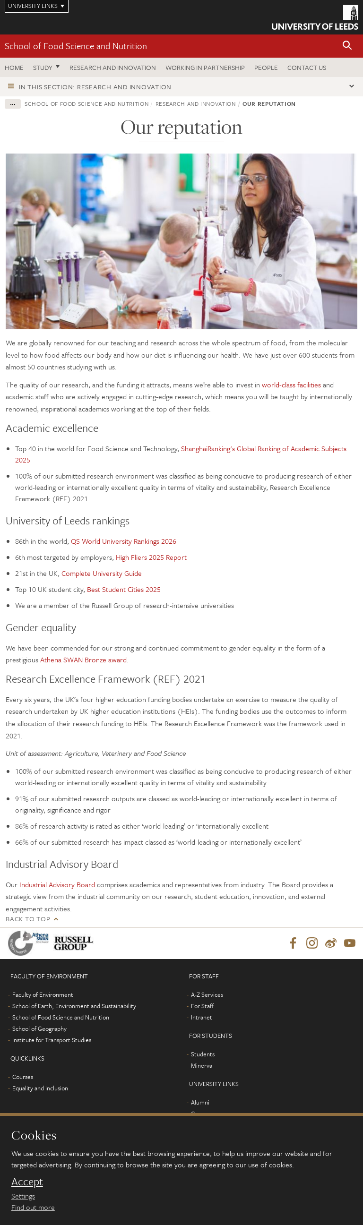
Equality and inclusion (40, 1088)
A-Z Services (207, 994)
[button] (347, 46)
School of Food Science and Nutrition (76, 45)
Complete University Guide (101, 573)
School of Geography (39, 1028)
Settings (23, 1196)
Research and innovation (112, 67)
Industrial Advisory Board (57, 884)
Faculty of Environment (42, 994)
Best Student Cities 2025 (124, 589)
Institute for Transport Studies (51, 1040)
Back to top (28, 919)
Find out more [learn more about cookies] (33, 1207)
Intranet (201, 1017)
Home (14, 67)
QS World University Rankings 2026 (123, 541)
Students (203, 1054)
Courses (22, 1076)
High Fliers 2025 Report (151, 557)
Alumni (200, 1102)
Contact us (306, 67)
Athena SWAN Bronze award (83, 659)
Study (42, 67)
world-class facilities (292, 384)
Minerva (201, 1065)
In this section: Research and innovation (95, 87)
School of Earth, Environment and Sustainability (74, 1006)
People (266, 67)
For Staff (202, 1006)
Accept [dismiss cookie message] (27, 1181)
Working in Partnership (205, 67)
